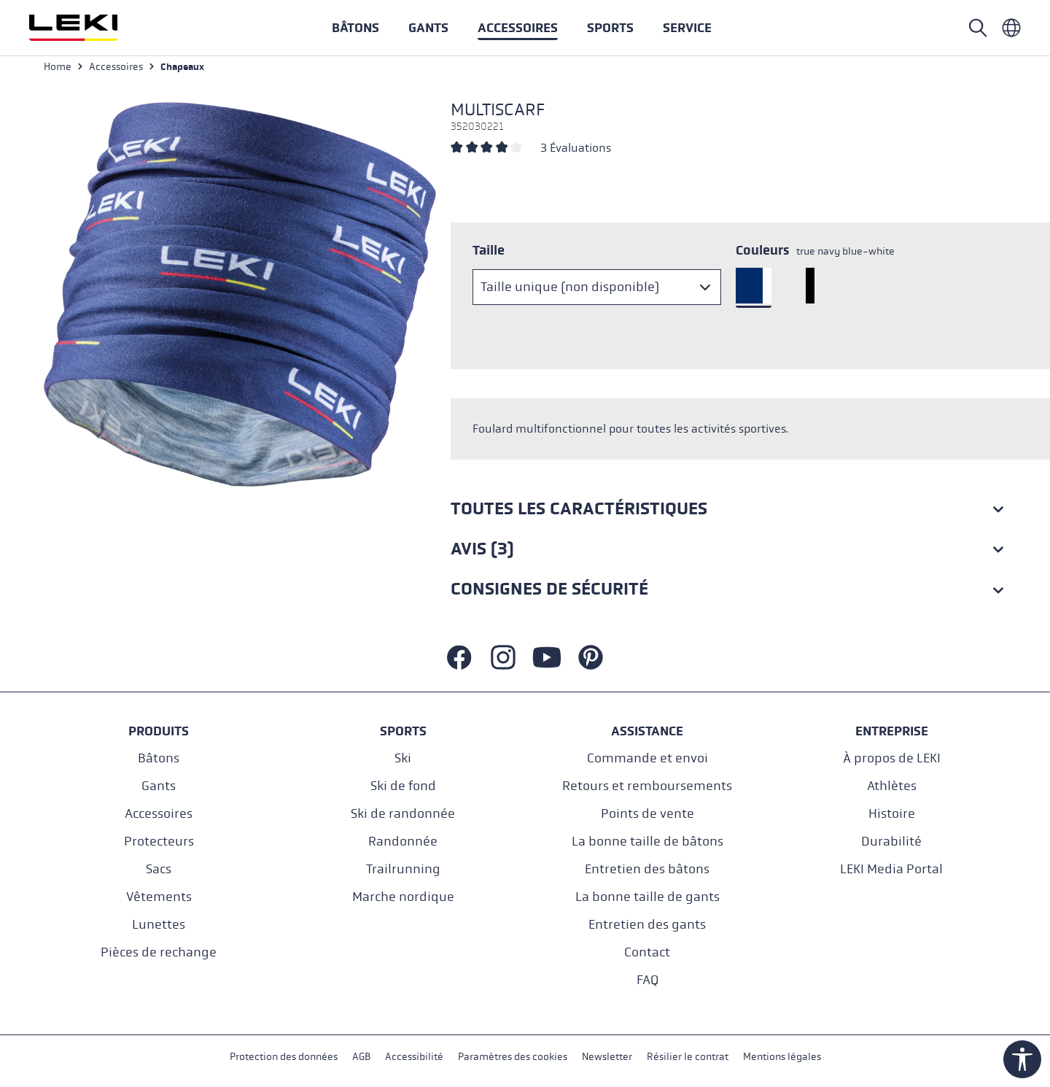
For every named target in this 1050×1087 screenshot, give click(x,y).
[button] (610, 27)
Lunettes (158, 924)
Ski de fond (403, 785)
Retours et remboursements (647, 785)
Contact (647, 951)
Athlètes (892, 785)
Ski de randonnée (403, 813)
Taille (488, 253)
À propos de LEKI (892, 757)
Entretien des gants (647, 924)
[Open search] (977, 27)
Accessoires (158, 813)
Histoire (891, 813)
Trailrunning (403, 868)
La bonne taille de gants (647, 896)
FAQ (647, 979)
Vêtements (159, 896)
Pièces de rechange (159, 951)
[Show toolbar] (1022, 1059)
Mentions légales (782, 1057)
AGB (361, 1057)
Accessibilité (414, 1057)
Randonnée (403, 840)
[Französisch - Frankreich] (1011, 27)
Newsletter (607, 1057)
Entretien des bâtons (647, 868)
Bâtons (158, 757)
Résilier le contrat (687, 1057)
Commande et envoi (647, 757)
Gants (158, 785)
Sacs (158, 868)
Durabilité (891, 840)
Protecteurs (159, 840)
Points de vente (647, 813)
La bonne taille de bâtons (647, 840)
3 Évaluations (575, 151)
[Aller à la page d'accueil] (89, 28)
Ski (402, 757)
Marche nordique (403, 896)
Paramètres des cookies (512, 1057)
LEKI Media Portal (891, 868)
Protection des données (284, 1057)
